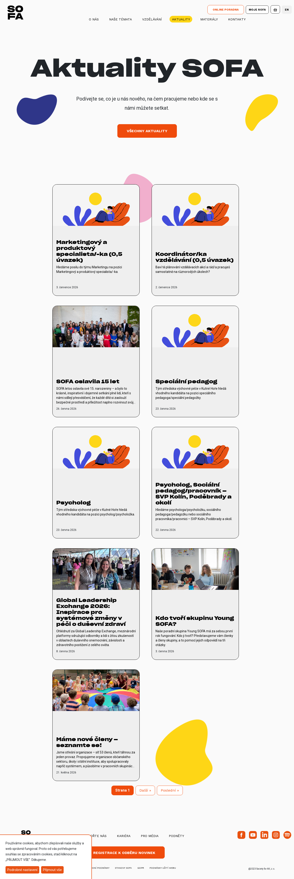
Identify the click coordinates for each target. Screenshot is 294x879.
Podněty (176, 836)
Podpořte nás (94, 836)
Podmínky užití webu (163, 868)
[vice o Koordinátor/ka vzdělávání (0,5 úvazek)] (195, 240)
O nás (94, 19)
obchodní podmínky (96, 868)
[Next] (145, 790)
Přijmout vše (52, 870)
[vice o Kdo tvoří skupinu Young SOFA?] (195, 604)
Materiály (209, 19)
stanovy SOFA (123, 868)
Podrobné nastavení (22, 870)
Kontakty (237, 19)
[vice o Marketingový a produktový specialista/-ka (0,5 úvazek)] (96, 240)
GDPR (140, 868)
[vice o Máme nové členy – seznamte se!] (96, 725)
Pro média (149, 836)
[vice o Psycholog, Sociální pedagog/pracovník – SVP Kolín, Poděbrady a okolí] (195, 482)
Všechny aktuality (147, 131)
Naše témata (120, 19)
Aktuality (181, 19)
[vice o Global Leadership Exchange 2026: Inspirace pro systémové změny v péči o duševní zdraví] (96, 604)
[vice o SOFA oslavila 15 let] (96, 361)
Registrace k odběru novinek (124, 853)
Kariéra (123, 836)
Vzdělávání (152, 19)
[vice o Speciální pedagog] (195, 361)
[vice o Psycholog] (96, 482)
